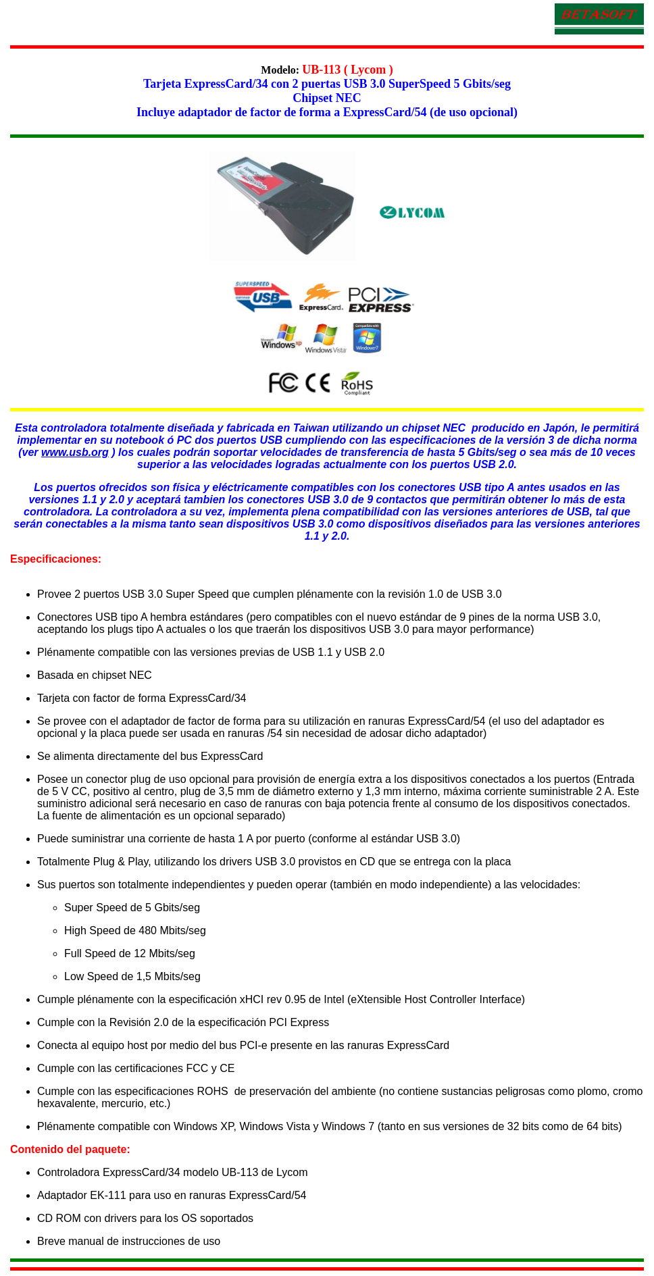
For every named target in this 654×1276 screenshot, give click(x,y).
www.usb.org (75, 452)
